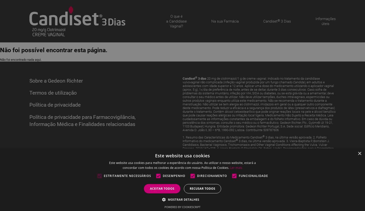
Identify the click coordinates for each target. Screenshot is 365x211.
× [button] (359, 154)
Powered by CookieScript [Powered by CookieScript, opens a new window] (182, 207)
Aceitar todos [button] (162, 188)
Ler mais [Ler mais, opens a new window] (236, 168)
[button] (182, 199)
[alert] (182, 105)
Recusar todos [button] (202, 188)
